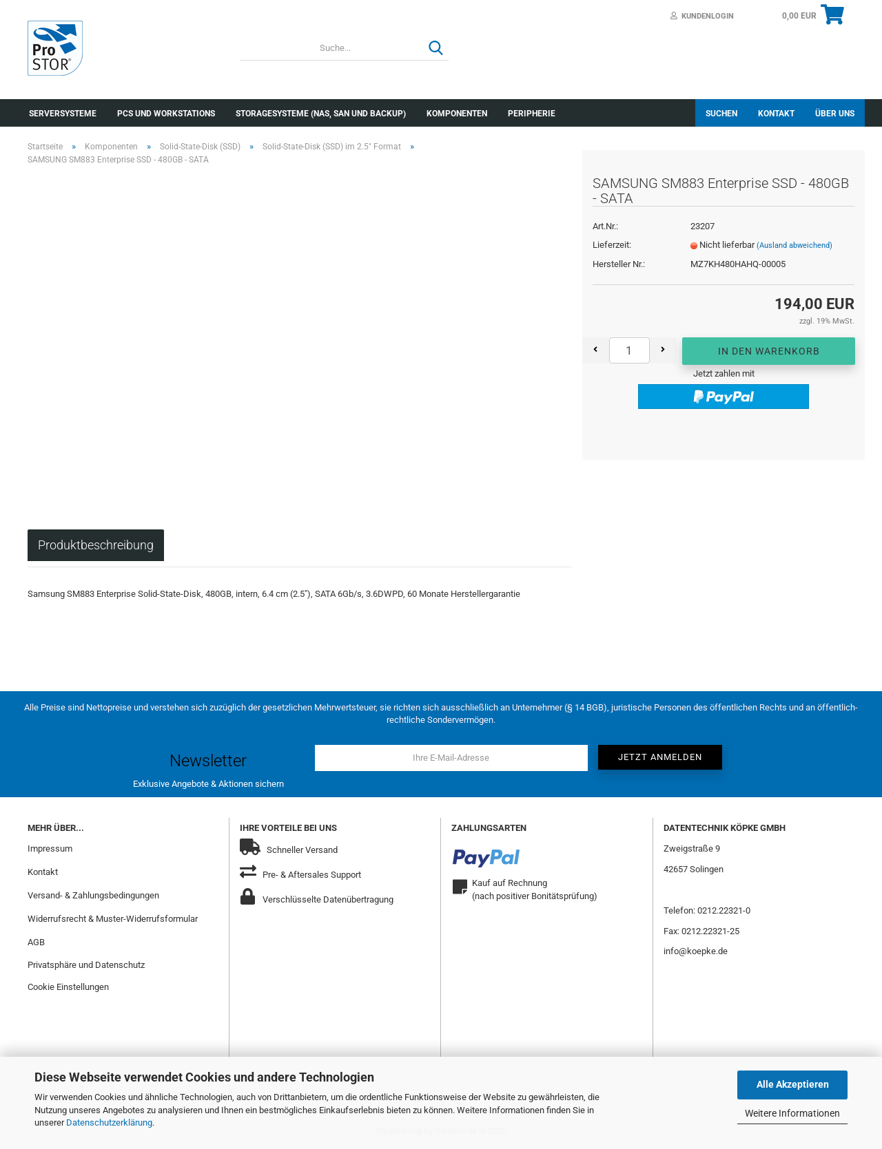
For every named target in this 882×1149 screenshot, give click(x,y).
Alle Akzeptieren (793, 1084)
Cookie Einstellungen (68, 987)
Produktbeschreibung (96, 545)
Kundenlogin (702, 16)
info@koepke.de (696, 951)
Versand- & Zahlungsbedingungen (93, 895)
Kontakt (776, 113)
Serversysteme (62, 113)
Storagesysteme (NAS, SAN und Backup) (321, 113)
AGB (36, 942)
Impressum (50, 848)
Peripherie (531, 113)
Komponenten (457, 113)
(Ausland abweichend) (794, 245)
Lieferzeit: (612, 245)
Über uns (834, 113)
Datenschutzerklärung (109, 1122)
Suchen (721, 113)
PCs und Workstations (166, 113)
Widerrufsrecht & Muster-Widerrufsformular (113, 919)
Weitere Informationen (792, 1113)
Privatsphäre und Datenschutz (86, 965)
